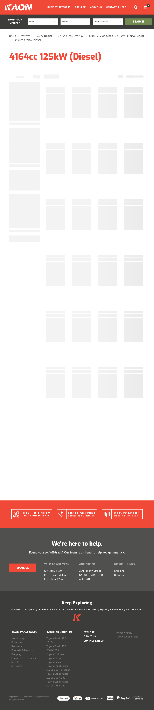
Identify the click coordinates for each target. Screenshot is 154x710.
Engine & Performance (24, 658)
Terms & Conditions (127, 636)
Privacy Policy (124, 633)
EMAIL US (22, 568)
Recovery (16, 646)
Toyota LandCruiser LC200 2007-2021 (57, 676)
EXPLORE (80, 7)
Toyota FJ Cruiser (56, 658)
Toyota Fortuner (55, 654)
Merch (15, 662)
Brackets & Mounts (22, 650)
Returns (119, 575)
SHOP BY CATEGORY (59, 7)
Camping (16, 654)
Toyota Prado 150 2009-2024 (56, 648)
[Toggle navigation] (136, 7)
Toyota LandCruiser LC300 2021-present (58, 668)
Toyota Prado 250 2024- (56, 640)
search (138, 21)
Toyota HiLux (53, 662)
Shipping (119, 571)
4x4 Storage (18, 638)
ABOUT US (96, 7)
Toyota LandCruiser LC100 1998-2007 (57, 684)
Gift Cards (16, 666)
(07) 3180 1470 (53, 571)
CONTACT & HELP (116, 7)
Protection (17, 642)
